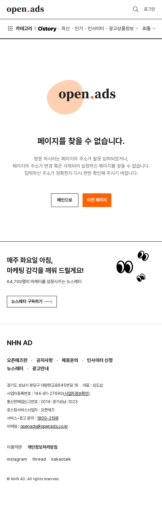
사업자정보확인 (76, 393)
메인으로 (64, 200)
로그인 (149, 9)
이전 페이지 (97, 200)
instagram (17, 459)
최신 (65, 28)
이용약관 (14, 447)
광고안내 (40, 368)
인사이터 (96, 28)
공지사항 (44, 360)
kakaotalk (61, 459)
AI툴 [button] (146, 28)
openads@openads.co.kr (44, 426)
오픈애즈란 (17, 360)
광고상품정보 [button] (121, 28)
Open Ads (25, 9)
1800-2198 (48, 418)
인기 (79, 28)
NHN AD (20, 343)
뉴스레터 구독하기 (31, 301)
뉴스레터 (15, 368)
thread (39, 459)
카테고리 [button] (19, 28)
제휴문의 (70, 360)
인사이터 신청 (100, 360)
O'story (47, 29)
